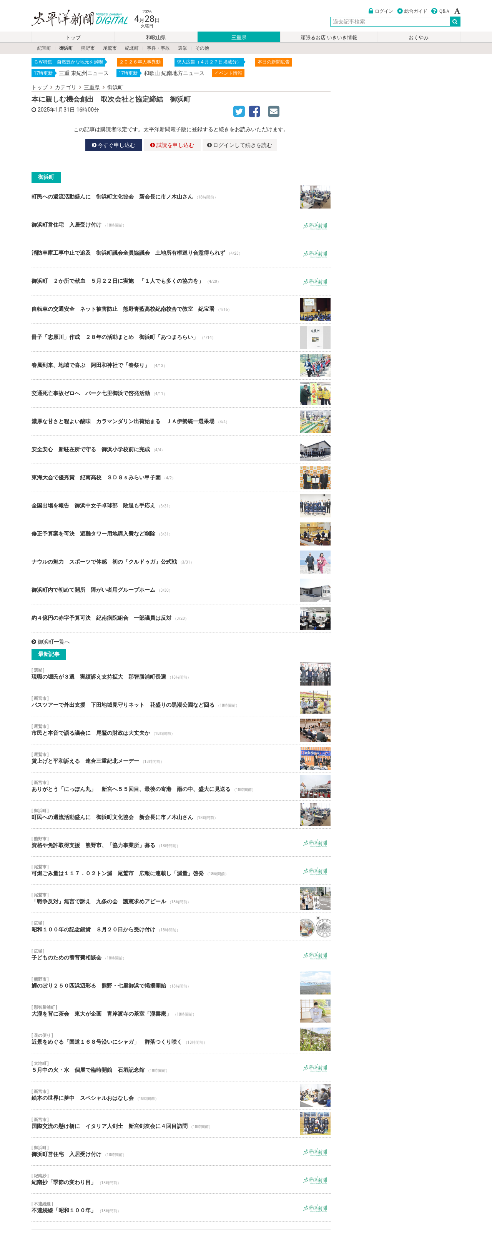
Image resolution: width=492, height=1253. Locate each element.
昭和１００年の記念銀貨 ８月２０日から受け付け (181, 927)
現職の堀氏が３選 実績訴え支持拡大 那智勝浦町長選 (181, 674)
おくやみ (419, 37)
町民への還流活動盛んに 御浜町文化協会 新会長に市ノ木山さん (181, 197)
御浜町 (66, 48)
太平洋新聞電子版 (74, 19)
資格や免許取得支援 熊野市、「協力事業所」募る (181, 842)
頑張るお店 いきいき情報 (329, 37)
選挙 (182, 48)
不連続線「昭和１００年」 (181, 1207)
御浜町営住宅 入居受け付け (181, 225)
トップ (73, 37)
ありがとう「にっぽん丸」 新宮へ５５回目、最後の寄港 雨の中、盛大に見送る (181, 786)
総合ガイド (412, 11)
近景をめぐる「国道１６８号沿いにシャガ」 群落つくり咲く (181, 1039)
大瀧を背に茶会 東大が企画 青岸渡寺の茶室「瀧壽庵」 (181, 1011)
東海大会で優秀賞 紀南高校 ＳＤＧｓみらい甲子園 (181, 478)
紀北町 (132, 48)
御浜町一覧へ (51, 642)
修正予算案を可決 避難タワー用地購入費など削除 (181, 534)
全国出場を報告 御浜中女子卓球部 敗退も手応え (181, 506)
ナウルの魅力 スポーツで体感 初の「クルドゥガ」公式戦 (181, 562)
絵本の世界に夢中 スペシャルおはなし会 (181, 1095)
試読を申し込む (172, 145)
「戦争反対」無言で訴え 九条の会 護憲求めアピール (181, 899)
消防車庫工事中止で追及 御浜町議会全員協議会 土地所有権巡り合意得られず (181, 253)
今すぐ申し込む (113, 145)
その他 (202, 48)
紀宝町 (44, 48)
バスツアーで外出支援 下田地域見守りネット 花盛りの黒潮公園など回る (181, 702)
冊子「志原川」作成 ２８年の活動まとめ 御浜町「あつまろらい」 (181, 337)
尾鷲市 (110, 48)
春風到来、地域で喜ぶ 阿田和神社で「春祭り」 (181, 365)
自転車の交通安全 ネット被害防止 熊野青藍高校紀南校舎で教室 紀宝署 (181, 309)
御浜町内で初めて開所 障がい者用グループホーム (181, 590)
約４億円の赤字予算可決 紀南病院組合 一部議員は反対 (181, 618)
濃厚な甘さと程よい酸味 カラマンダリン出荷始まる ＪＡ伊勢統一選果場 (181, 421)
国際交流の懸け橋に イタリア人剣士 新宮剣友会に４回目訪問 (181, 1123)
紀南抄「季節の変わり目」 (181, 1179)
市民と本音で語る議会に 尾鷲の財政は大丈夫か (181, 730)
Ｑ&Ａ (440, 11)
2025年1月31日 (56, 110)
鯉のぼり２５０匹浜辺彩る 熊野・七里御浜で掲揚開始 (181, 983)
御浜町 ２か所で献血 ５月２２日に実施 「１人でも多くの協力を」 (181, 281)
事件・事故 (158, 48)
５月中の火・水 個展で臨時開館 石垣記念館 (181, 1067)
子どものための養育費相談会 (181, 955)
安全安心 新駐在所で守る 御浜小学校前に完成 (181, 450)
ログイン (381, 11)
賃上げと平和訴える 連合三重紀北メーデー (181, 758)
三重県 (238, 37)
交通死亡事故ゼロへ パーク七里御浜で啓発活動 (181, 393)
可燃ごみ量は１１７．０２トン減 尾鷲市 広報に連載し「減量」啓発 (181, 870)
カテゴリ (65, 87)
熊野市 (88, 48)
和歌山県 (156, 37)
